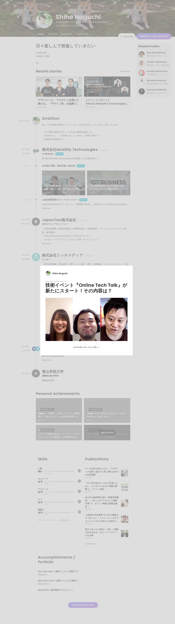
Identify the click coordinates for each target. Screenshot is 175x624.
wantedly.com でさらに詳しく (86, 347)
